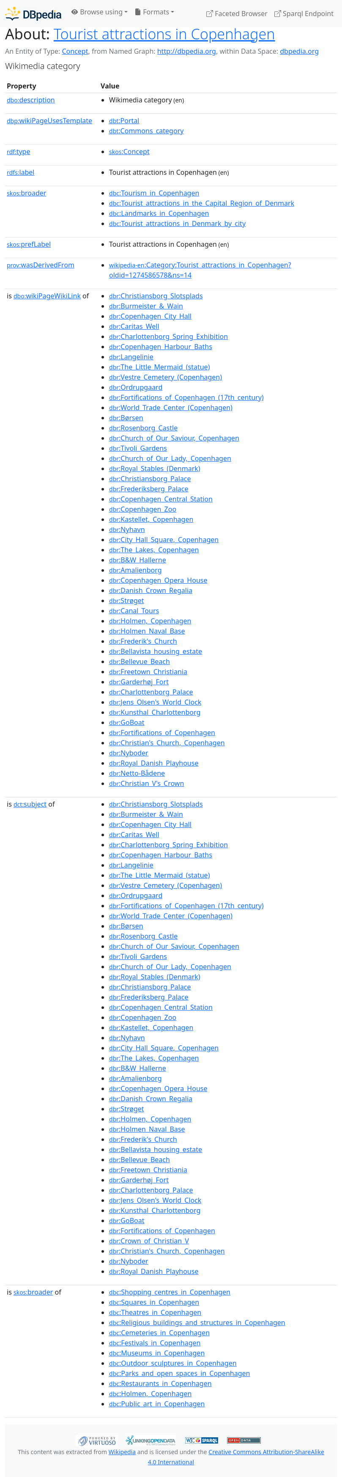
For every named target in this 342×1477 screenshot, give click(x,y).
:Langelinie (131, 356)
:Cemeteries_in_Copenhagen (159, 1332)
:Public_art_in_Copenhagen (157, 1403)
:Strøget (126, 600)
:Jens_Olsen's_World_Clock (155, 702)
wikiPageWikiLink (47, 295)
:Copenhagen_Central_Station (161, 499)
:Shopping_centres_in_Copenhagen (169, 1292)
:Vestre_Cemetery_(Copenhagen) (165, 377)
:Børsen (126, 417)
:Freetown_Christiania (148, 671)
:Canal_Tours (134, 610)
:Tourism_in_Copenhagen (154, 193)
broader (26, 193)
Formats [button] (151, 12)
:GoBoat (126, 722)
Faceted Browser (237, 13)
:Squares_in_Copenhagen (154, 1302)
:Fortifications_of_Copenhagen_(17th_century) (186, 397)
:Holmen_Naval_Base (147, 631)
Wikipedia (122, 1452)
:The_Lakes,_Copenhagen (154, 549)
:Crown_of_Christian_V (149, 1241)
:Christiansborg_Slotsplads (156, 295)
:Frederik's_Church (143, 641)
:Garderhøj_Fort (139, 681)
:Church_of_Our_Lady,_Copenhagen (170, 458)
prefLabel (29, 244)
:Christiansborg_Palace (150, 478)
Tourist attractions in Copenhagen (164, 34)
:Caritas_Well (134, 326)
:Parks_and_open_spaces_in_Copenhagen (179, 1373)
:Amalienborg (135, 570)
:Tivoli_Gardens (138, 448)
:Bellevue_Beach (139, 661)
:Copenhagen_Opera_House (158, 580)
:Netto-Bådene (137, 773)
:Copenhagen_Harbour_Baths (160, 346)
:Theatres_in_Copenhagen (155, 1312)
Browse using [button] (97, 12)
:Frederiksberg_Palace (148, 488)
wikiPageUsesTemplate (49, 120)
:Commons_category (146, 130)
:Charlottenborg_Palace (151, 692)
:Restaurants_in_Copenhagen (160, 1383)
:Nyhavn (127, 529)
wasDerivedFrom (40, 265)
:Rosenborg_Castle (143, 428)
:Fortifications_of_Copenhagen (162, 732)
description (31, 100)
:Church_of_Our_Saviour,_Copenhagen (174, 438)
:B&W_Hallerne (137, 560)
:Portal (124, 120)
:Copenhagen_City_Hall (150, 316)
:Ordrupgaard (135, 387)
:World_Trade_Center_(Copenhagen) (171, 407)
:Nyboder (128, 753)
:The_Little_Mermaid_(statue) (159, 367)
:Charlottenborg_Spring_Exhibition (168, 336)
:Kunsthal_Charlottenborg (154, 712)
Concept (75, 51)
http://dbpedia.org (186, 51)
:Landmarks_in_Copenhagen (159, 213)
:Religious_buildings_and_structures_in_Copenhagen (197, 1322)
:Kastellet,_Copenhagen (151, 519)
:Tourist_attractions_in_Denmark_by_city (177, 223)
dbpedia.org (299, 51)
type (18, 151)
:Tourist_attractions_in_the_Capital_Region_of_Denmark (201, 203)
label (21, 172)
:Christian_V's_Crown (146, 783)
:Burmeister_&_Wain (146, 306)
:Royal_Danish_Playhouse (153, 763)
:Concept (129, 151)
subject (30, 804)
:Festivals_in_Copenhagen (154, 1342)
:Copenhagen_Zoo (142, 509)
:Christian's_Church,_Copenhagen (167, 742)
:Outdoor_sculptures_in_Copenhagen (173, 1363)
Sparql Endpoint (304, 13)
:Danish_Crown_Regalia (150, 590)
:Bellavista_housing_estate (155, 651)
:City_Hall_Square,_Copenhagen (164, 539)
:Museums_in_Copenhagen (157, 1353)
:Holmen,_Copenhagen (150, 621)
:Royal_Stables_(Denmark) (154, 468)
